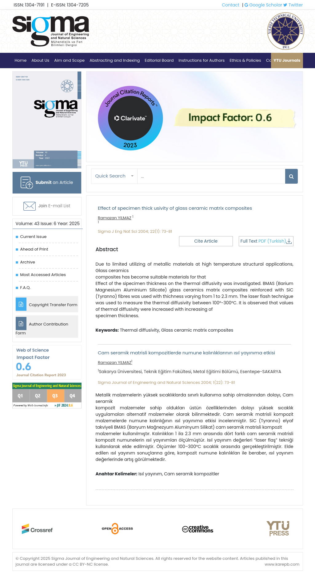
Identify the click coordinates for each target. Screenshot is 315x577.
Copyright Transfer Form (47, 304)
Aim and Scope (69, 60)
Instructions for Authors (201, 60)
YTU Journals (286, 60)
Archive (27, 262)
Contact (230, 5)
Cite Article (206, 241)
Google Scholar (263, 5)
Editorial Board (159, 60)
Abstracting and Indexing (115, 60)
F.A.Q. (25, 287)
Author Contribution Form (42, 326)
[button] (114, 176)
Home (21, 60)
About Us (40, 60)
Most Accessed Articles (43, 275)
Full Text (266, 241)
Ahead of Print (34, 249)
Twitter (293, 5)
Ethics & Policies (245, 60)
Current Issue (33, 237)
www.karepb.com (282, 564)
